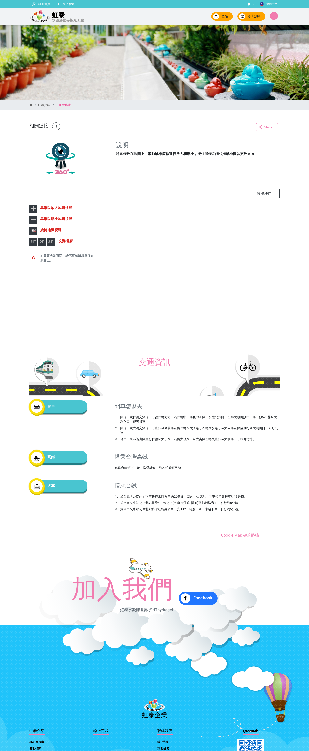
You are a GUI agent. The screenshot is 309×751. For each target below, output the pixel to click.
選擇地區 (264, 193)
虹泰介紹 (44, 105)
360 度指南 (63, 105)
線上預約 (249, 16)
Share (266, 127)
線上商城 (100, 731)
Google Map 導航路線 (240, 535)
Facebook (197, 598)
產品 (220, 16)
